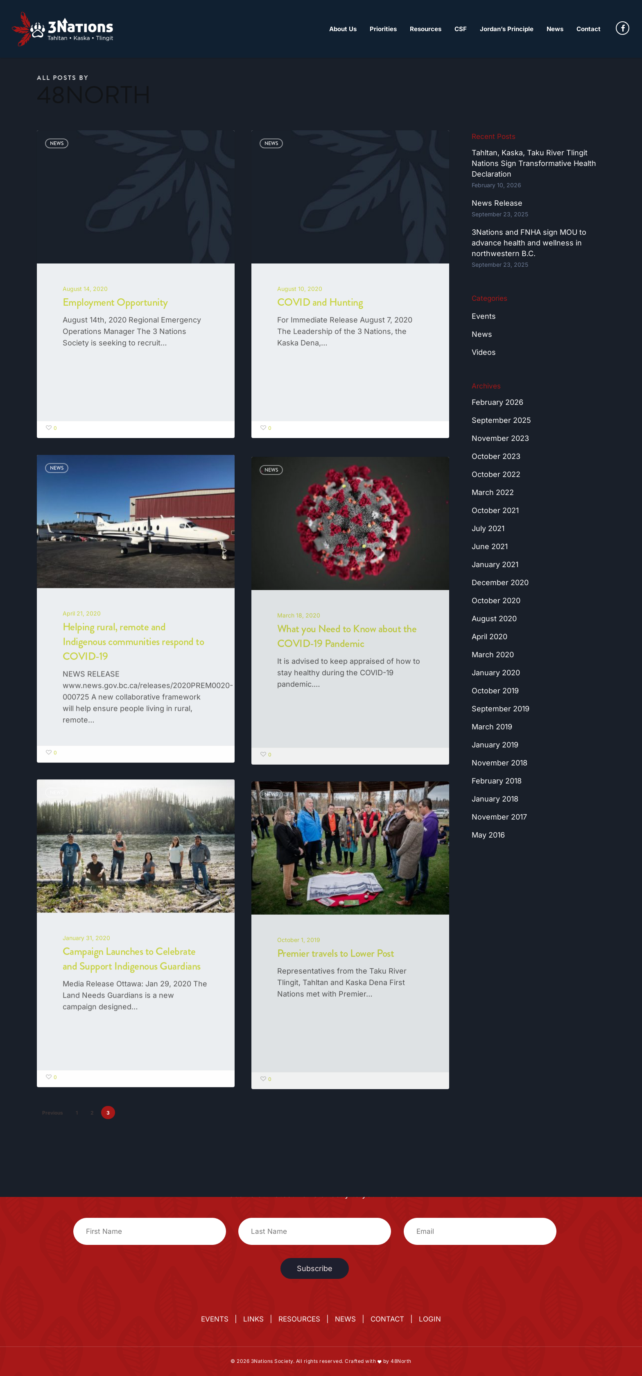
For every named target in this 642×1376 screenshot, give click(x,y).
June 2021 (490, 546)
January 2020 (496, 672)
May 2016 (488, 835)
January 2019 (495, 744)
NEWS (345, 1319)
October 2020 (496, 600)
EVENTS (214, 1319)
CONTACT (387, 1319)
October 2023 (496, 456)
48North (401, 1361)
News (56, 143)
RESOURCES (299, 1319)
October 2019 (495, 690)
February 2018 (497, 781)
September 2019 (500, 708)
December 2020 (500, 582)
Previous (52, 1113)
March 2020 (493, 654)
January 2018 (495, 799)
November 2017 (499, 817)
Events (484, 316)
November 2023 (500, 438)
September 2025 (501, 420)
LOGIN (430, 1319)
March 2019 (492, 726)
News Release (497, 203)
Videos (484, 352)
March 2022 (493, 492)
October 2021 (495, 510)
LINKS (253, 1319)
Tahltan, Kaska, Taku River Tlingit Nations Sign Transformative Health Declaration (534, 163)
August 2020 (494, 618)
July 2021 (488, 528)
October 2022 (496, 474)
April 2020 (489, 636)
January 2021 (495, 564)
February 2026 (497, 402)
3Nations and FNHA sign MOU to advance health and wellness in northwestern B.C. (529, 243)
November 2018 (499, 762)
